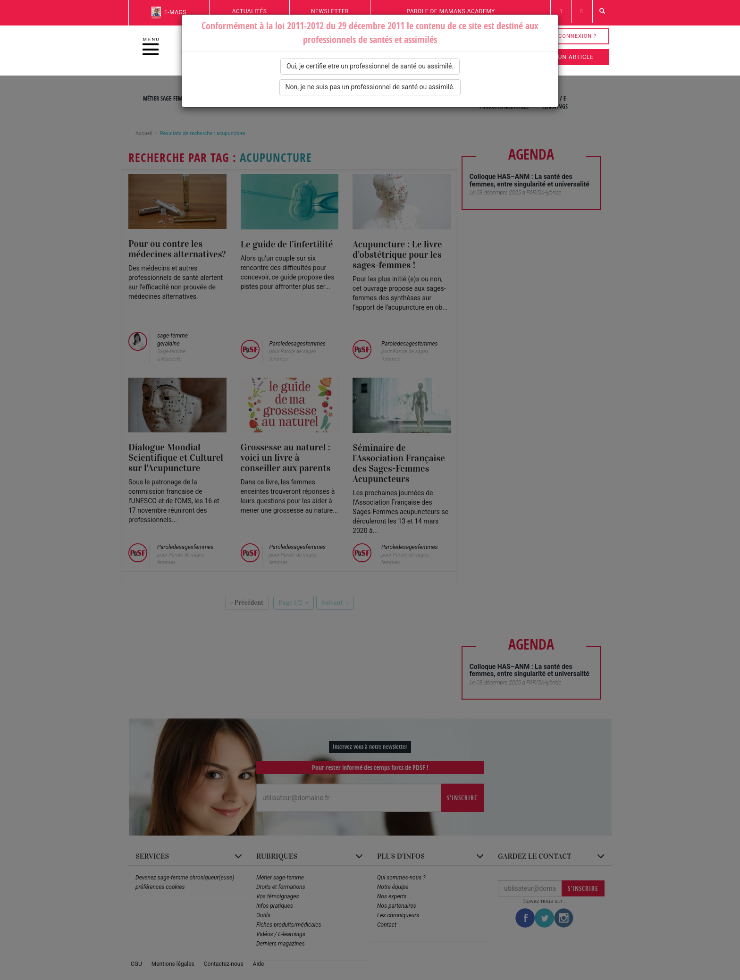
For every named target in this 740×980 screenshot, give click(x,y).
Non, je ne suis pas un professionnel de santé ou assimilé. (370, 87)
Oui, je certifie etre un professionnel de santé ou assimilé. (370, 66)
